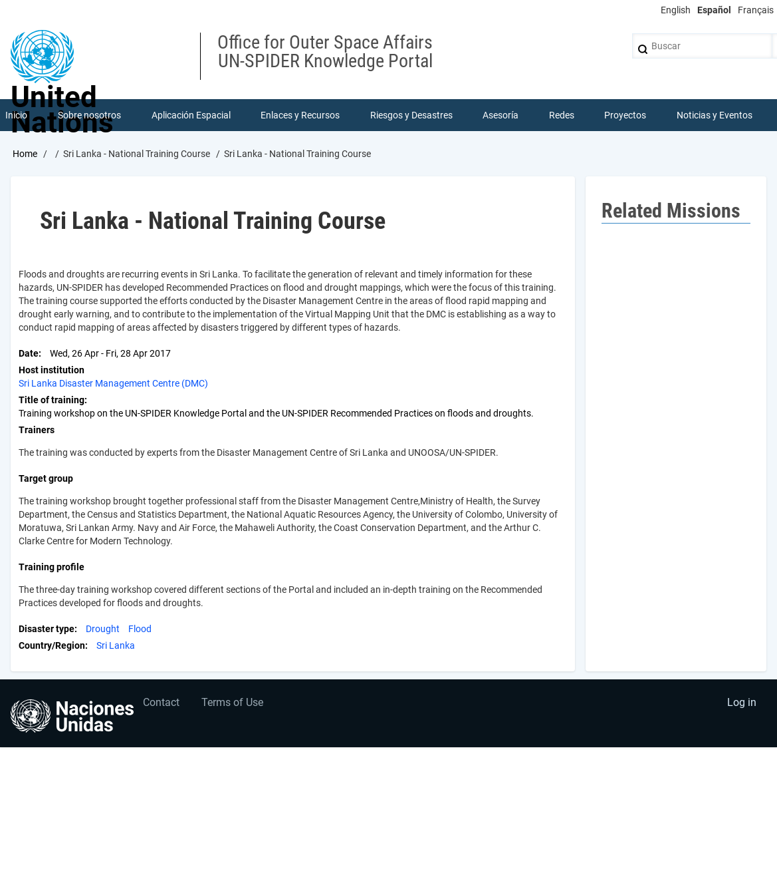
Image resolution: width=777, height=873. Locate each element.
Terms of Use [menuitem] (235, 706)
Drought (103, 630)
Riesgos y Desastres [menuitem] (411, 115)
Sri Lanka (115, 646)
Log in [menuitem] (741, 706)
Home (25, 155)
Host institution (51, 371)
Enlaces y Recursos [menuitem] (300, 115)
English (676, 10)
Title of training (51, 401)
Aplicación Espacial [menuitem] (191, 115)
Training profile (51, 568)
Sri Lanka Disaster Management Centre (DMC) (113, 384)
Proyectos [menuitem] (626, 115)
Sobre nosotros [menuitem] (90, 115)
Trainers (37, 431)
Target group (46, 479)
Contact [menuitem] (162, 706)
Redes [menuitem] (561, 115)
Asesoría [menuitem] (501, 115)
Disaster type (46, 630)
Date (29, 354)
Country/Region (52, 646)
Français (756, 10)
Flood (140, 630)
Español (714, 10)
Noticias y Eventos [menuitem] (714, 115)
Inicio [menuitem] (17, 115)
